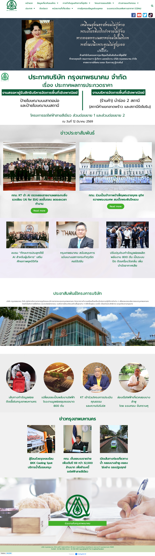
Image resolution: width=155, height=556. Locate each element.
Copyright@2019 (84, 549)
